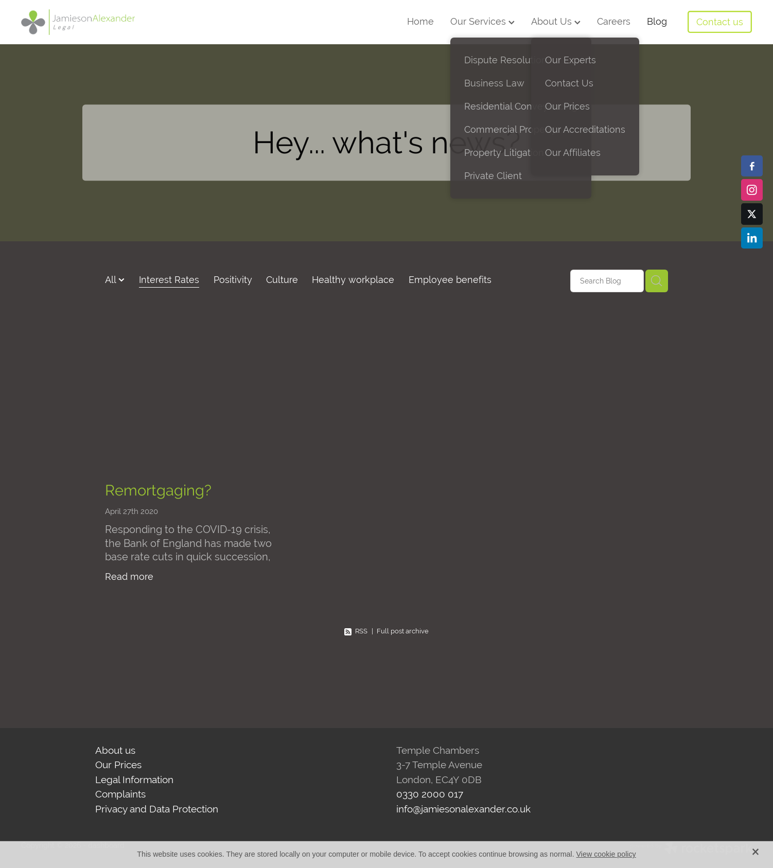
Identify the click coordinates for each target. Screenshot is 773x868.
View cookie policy (606, 854)
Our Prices (118, 764)
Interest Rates (169, 279)
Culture (282, 279)
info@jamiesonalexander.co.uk (463, 808)
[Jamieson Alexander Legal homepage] (94, 22)
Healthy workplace (353, 279)
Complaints (120, 794)
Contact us (719, 21)
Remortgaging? (158, 490)
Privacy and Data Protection (156, 808)
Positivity (233, 279)
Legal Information (134, 779)
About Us (556, 21)
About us (115, 750)
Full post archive (403, 631)
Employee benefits (450, 279)
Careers (613, 21)
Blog (657, 21)
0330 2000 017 (429, 794)
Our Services (482, 21)
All (111, 279)
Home (420, 21)
